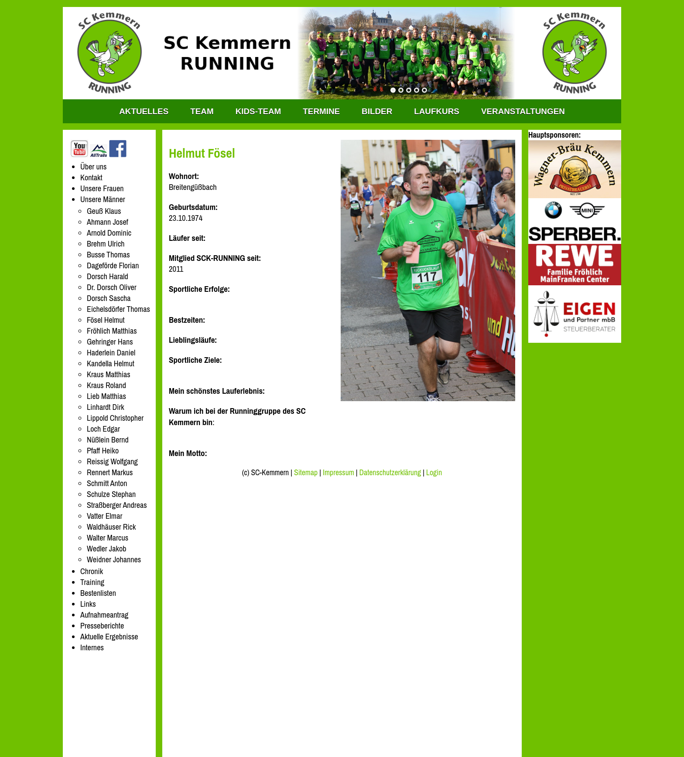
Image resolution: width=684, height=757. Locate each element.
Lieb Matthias (106, 396)
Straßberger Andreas (117, 505)
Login (434, 472)
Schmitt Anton (107, 483)
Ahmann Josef (107, 221)
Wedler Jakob (106, 548)
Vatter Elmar (104, 515)
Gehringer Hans (110, 341)
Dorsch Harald (107, 276)
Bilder (377, 111)
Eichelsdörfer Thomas (118, 309)
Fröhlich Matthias (112, 330)
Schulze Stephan (111, 494)
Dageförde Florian (113, 265)
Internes (92, 647)
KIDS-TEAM (258, 111)
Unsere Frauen (101, 188)
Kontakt (91, 177)
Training (92, 582)
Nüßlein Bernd (108, 439)
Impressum (338, 472)
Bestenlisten (98, 593)
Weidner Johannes (114, 559)
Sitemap (306, 472)
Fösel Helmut (106, 319)
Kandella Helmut (110, 363)
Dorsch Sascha (109, 298)
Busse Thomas (108, 254)
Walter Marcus (107, 537)
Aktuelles (143, 111)
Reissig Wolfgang (112, 461)
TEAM (201, 111)
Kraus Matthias (108, 374)
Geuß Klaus (104, 211)
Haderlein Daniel (111, 352)
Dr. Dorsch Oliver (112, 287)
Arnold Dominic (109, 232)
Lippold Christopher (115, 417)
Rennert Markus (110, 472)
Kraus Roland (106, 385)
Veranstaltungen (523, 111)
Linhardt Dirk (105, 407)
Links (88, 603)
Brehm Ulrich (106, 243)
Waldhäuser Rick (111, 526)
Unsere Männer (102, 199)
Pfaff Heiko (103, 450)
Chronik (91, 571)
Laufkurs (436, 111)
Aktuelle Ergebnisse (109, 636)
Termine (321, 111)
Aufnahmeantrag (104, 614)
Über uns (93, 166)
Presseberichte (102, 625)
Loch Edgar (103, 428)
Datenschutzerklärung (390, 472)
